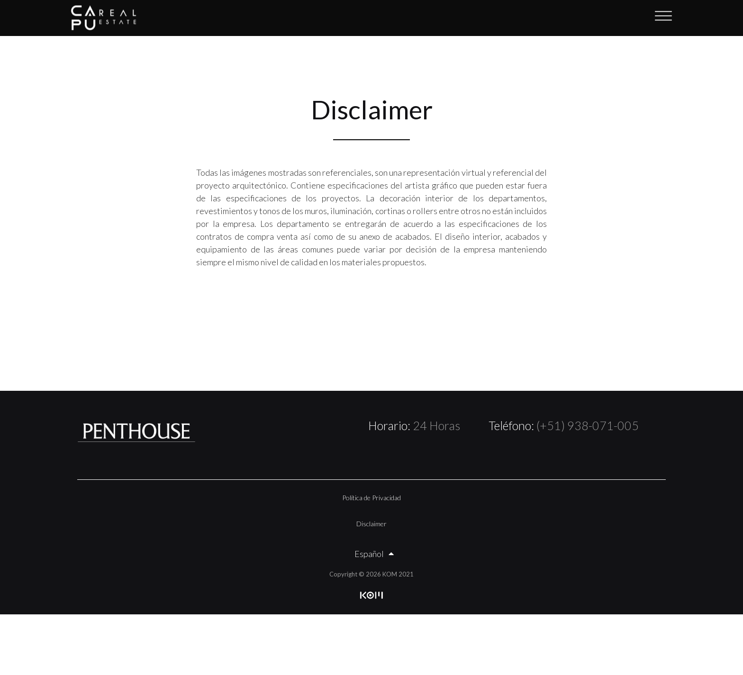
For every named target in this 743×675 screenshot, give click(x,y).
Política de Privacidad (371, 498)
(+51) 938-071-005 (587, 425)
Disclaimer (371, 524)
